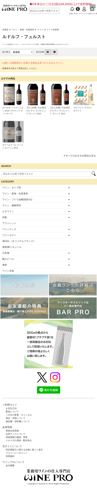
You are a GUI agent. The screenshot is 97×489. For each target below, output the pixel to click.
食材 (4, 265)
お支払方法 (11, 408)
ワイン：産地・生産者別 (23, 30)
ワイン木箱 (8, 271)
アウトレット (9, 223)
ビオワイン (8, 211)
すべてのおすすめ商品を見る (81, 155)
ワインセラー (9, 235)
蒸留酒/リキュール (11, 247)
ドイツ (40, 30)
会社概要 (10, 465)
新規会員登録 (12, 430)
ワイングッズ (9, 229)
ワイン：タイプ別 (11, 187)
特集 (4, 217)
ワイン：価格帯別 (11, 205)
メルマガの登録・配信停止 (19, 440)
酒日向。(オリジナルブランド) (18, 241)
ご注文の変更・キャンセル (19, 415)
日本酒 (5, 253)
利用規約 (10, 456)
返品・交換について (15, 418)
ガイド (77, 10)
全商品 (5, 30)
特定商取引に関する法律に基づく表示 (24, 449)
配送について (12, 411)
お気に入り (92, 10)
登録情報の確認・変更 (17, 437)
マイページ (84, 10)
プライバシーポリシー (17, 453)
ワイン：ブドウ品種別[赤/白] (17, 199)
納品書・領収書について (18, 421)
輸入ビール (8, 259)
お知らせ (72, 10)
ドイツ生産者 (53, 30)
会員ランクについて (15, 434)
